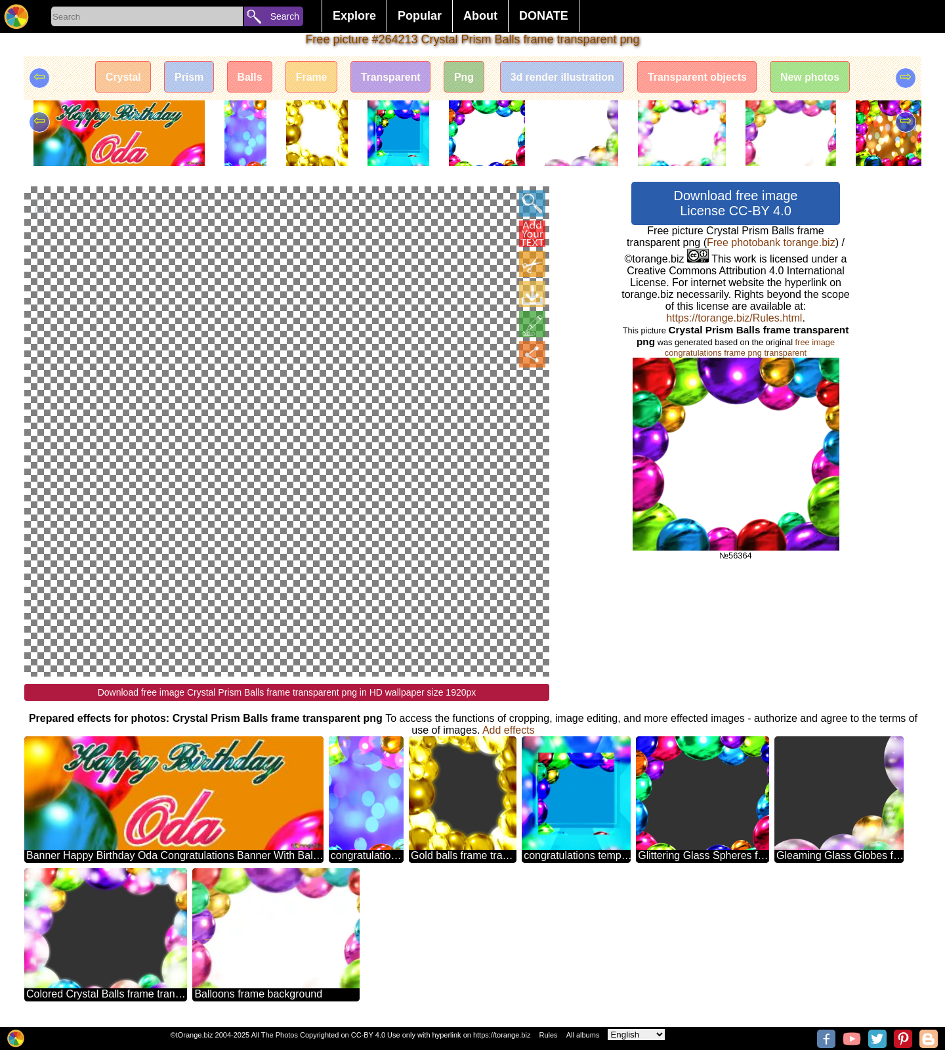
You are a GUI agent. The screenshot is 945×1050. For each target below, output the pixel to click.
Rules (548, 1035)
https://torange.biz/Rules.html (734, 318)
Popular (420, 15)
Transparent (390, 77)
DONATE (543, 15)
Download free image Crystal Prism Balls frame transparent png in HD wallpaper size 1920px (287, 691)
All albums (583, 1035)
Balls (247, 77)
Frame (310, 77)
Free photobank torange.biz (771, 242)
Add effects (508, 729)
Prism (186, 77)
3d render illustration (563, 77)
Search (284, 16)
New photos (813, 77)
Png (464, 77)
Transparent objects (699, 77)
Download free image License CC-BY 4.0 (736, 203)
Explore (354, 15)
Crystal (119, 77)
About (480, 15)
